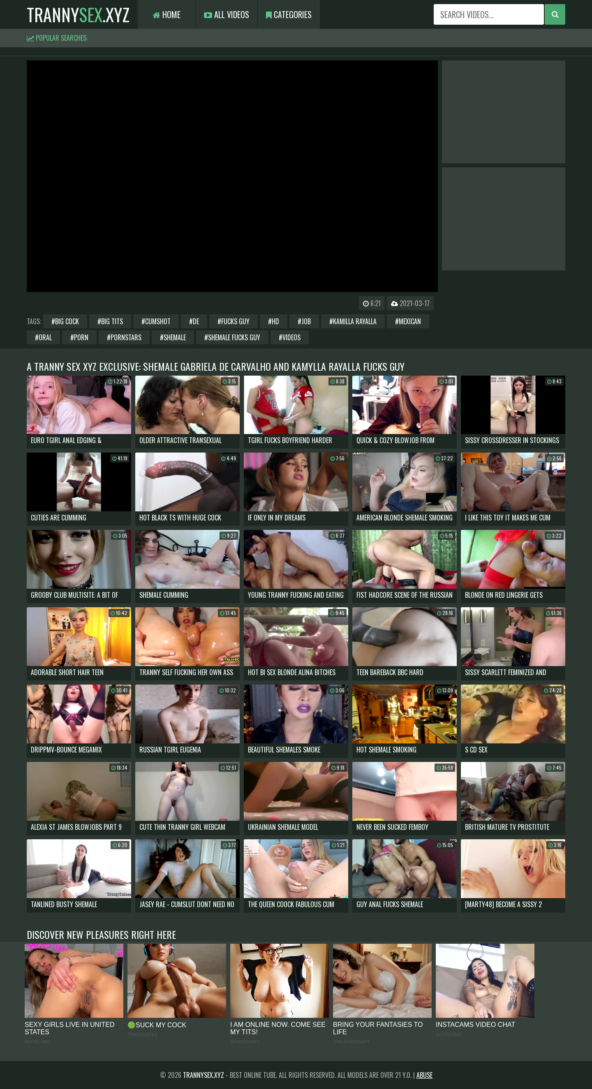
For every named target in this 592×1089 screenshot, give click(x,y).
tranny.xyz (78, 14)
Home (166, 14)
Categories (289, 14)
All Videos (226, 14)
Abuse (424, 1075)
